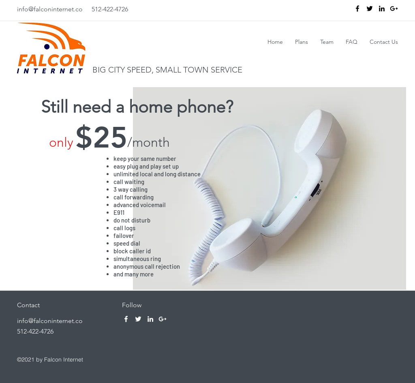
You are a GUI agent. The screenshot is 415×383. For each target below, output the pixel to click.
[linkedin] (382, 8)
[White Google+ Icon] (162, 319)
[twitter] (370, 8)
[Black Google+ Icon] (394, 8)
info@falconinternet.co (50, 9)
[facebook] (357, 8)
